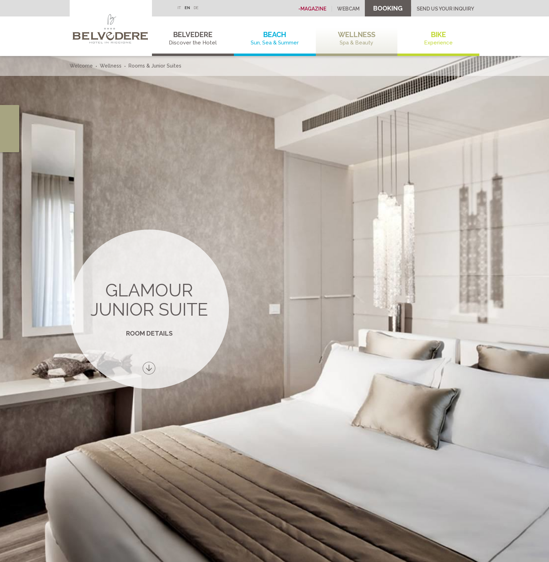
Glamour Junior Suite (149, 300)
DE (196, 8)
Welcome (81, 66)
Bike (438, 38)
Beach (275, 38)
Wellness (357, 38)
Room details (149, 333)
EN (187, 8)
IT (179, 8)
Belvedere (193, 38)
